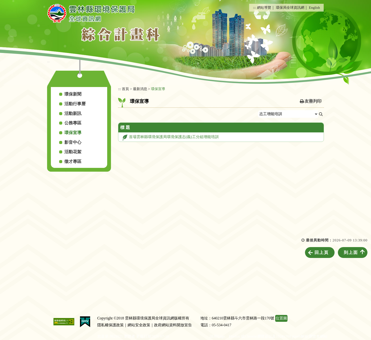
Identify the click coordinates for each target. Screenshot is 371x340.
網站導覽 (264, 7)
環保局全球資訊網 (290, 7)
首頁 (125, 89)
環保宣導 (72, 132)
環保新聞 (72, 94)
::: (254, 7)
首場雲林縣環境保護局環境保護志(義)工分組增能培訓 (174, 137)
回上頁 (321, 252)
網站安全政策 (139, 325)
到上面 (351, 252)
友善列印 (313, 101)
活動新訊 (72, 113)
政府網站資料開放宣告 (173, 325)
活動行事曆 (75, 103)
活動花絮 (72, 151)
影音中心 (72, 142)
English (314, 7)
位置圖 (281, 318)
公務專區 (72, 123)
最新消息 (140, 89)
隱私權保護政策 (110, 325)
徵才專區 (72, 161)
